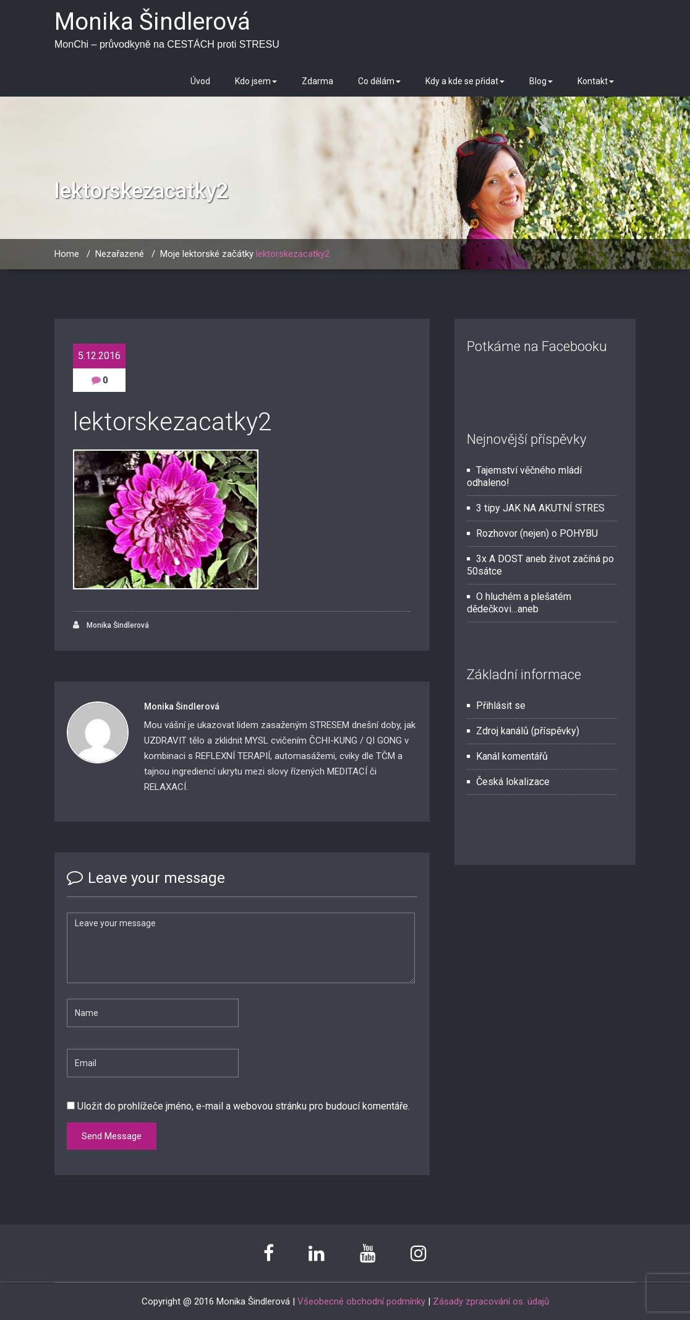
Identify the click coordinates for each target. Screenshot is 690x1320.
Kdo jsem (256, 81)
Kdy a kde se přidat (465, 81)
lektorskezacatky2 (293, 253)
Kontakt (595, 81)
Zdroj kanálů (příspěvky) (527, 731)
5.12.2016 (99, 356)
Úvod (200, 81)
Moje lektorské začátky (206, 253)
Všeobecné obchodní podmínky (361, 1301)
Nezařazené (119, 253)
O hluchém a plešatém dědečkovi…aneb (519, 603)
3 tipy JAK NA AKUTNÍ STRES (540, 508)
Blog (541, 81)
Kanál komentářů (512, 756)
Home (66, 253)
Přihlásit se (501, 705)
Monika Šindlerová (111, 625)
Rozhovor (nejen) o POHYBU (537, 533)
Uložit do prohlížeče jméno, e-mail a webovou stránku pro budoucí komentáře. (243, 1106)
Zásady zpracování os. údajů (491, 1301)
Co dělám (379, 81)
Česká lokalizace (513, 782)
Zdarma (317, 81)
